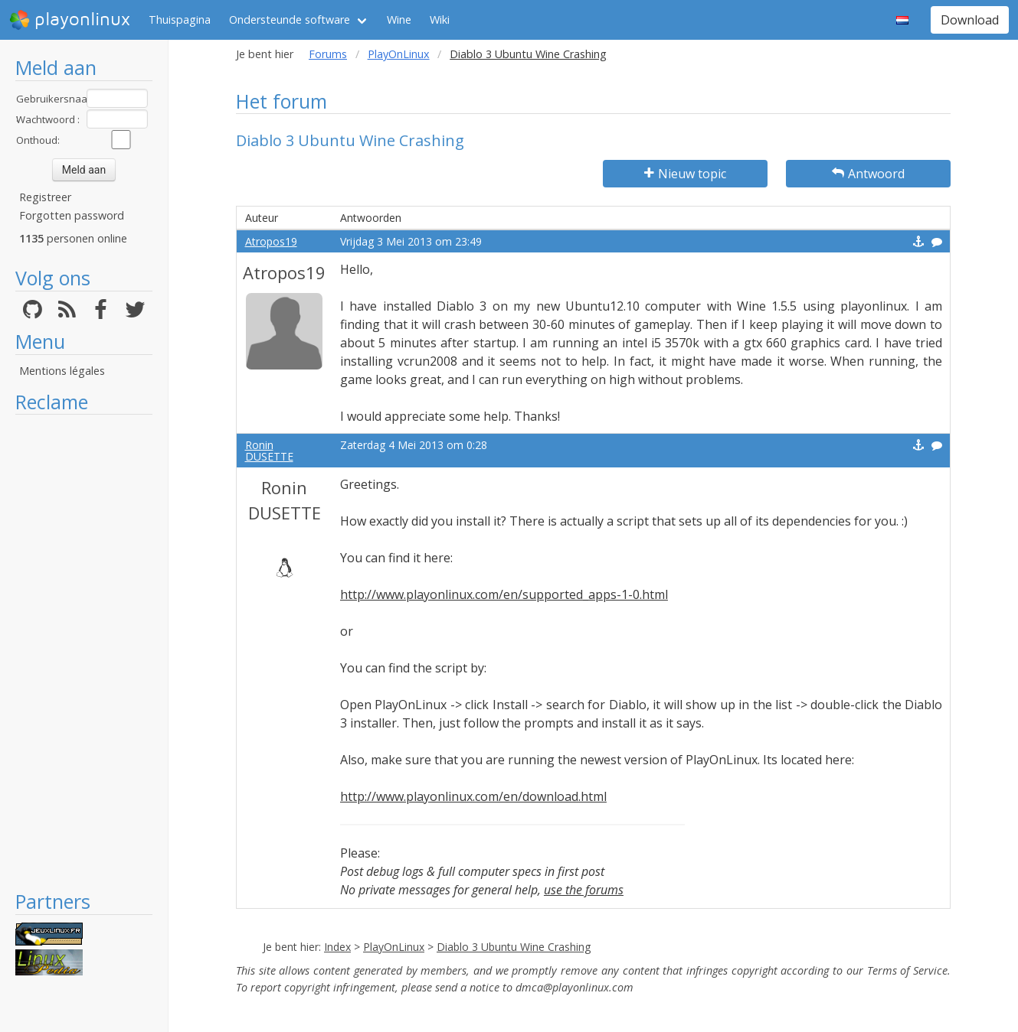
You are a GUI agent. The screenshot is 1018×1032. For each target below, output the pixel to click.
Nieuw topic (685, 173)
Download (970, 19)
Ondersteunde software (289, 19)
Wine (399, 19)
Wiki (440, 19)
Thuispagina (180, 19)
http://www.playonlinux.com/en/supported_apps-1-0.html (504, 594)
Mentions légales (62, 370)
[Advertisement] (83, 651)
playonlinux (69, 20)
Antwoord (868, 173)
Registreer (45, 197)
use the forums (584, 889)
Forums (328, 54)
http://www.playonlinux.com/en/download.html (473, 796)
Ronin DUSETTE (269, 451)
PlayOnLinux (399, 54)
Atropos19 (271, 241)
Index (337, 946)
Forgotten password (71, 215)
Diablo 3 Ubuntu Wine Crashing (514, 946)
